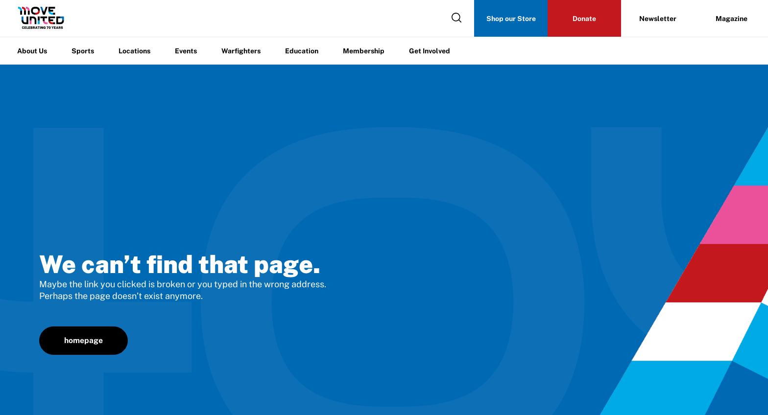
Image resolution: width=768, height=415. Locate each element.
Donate (584, 19)
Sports (83, 51)
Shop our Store (511, 19)
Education (301, 51)
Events (186, 51)
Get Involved (429, 51)
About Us (32, 51)
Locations (134, 51)
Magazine (731, 19)
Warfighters (241, 51)
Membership (363, 51)
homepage (83, 340)
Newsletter (657, 19)
